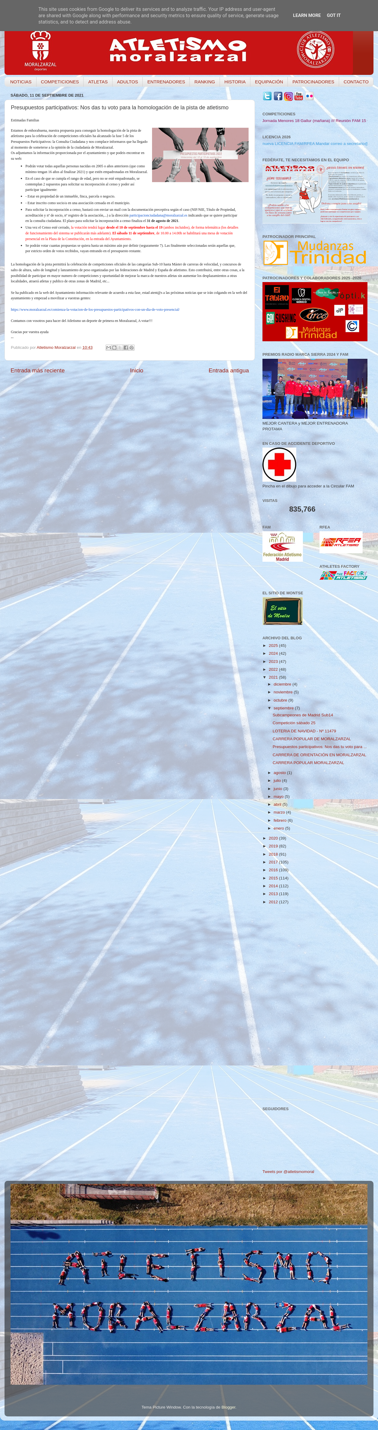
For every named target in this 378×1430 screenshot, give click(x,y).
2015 (274, 878)
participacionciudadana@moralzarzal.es (158, 215)
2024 (274, 653)
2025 (274, 645)
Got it (334, 15)
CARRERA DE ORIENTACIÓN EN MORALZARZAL (319, 755)
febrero (281, 820)
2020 (274, 838)
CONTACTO (356, 81)
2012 (274, 902)
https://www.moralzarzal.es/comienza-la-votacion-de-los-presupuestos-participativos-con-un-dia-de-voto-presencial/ (95, 309)
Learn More (307, 15)
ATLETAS (97, 81)
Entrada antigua (229, 370)
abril (278, 804)
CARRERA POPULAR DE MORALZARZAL (312, 739)
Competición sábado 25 (294, 723)
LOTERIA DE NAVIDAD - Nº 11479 (304, 731)
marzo (280, 812)
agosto (280, 772)
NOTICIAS (21, 81)
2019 (274, 846)
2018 (274, 854)
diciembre (283, 684)
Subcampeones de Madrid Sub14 (303, 715)
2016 (274, 870)
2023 (274, 661)
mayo (279, 796)
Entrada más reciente (38, 370)
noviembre (284, 692)
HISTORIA (235, 81)
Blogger (228, 1407)
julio (278, 780)
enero (279, 828)
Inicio (136, 370)
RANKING (204, 81)
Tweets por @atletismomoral (288, 1171)
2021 (274, 677)
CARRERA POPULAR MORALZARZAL (308, 762)
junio (278, 788)
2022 (274, 669)
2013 (274, 894)
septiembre (284, 708)
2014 (274, 886)
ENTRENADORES (166, 81)
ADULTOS (127, 81)
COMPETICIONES (60, 81)
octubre (281, 700)
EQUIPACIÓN (269, 81)
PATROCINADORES (313, 81)
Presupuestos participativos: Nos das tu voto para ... (320, 746)
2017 (274, 862)
